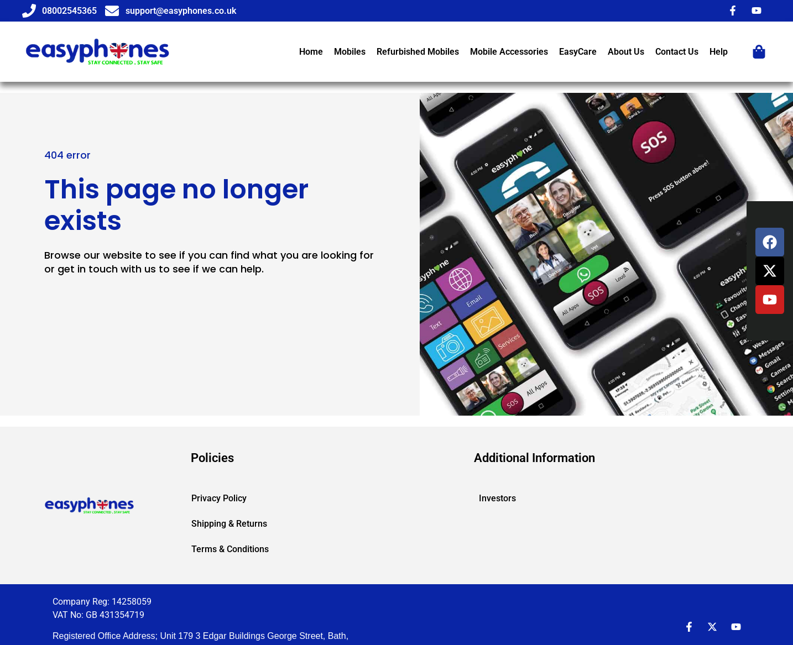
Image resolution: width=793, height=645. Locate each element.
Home (311, 51)
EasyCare (578, 51)
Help (718, 51)
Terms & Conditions (230, 549)
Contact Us (676, 51)
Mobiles (350, 51)
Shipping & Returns (229, 523)
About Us (626, 51)
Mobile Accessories (509, 51)
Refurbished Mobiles (418, 51)
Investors (497, 498)
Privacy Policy (219, 498)
